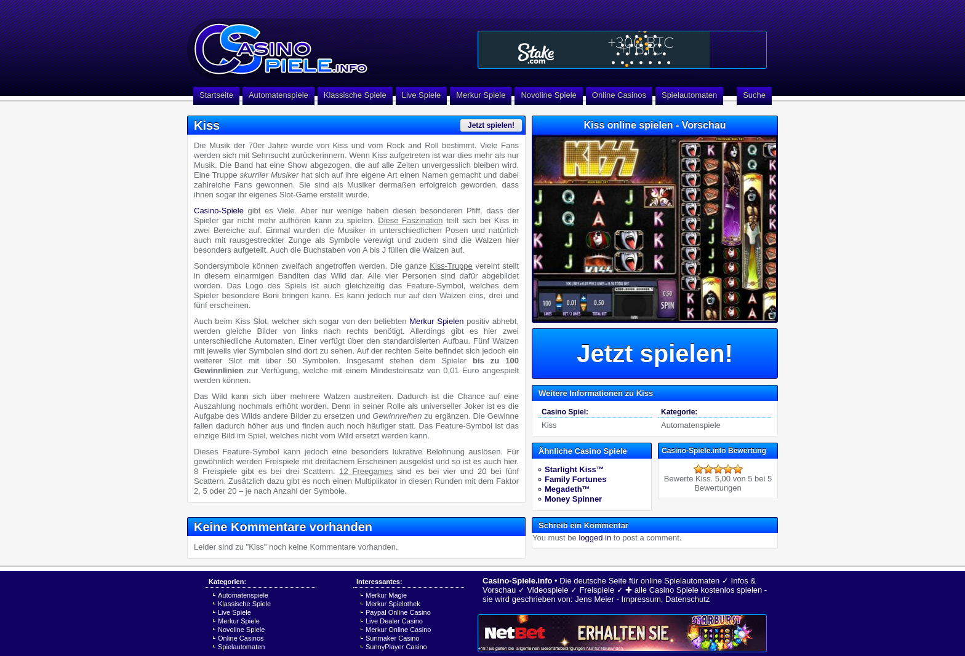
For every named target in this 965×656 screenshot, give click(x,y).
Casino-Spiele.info (517, 580)
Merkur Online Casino (398, 629)
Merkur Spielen (436, 321)
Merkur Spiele (480, 95)
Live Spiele (421, 95)
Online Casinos (619, 95)
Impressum (640, 599)
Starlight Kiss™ (574, 469)
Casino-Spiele (219, 210)
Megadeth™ (567, 489)
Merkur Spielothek (393, 603)
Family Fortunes (575, 479)
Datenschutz (687, 599)
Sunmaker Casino (392, 638)
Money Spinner (573, 499)
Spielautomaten (689, 95)
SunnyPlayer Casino (396, 646)
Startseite (216, 95)
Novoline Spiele (548, 95)
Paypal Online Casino (398, 612)
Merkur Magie (386, 595)
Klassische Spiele (355, 95)
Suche (754, 95)
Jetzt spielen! (491, 125)
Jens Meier (594, 599)
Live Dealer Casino (394, 621)
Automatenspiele (278, 95)
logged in (595, 537)
